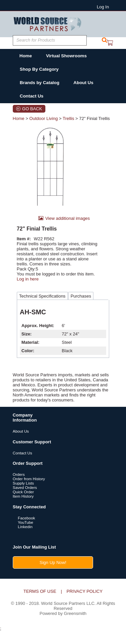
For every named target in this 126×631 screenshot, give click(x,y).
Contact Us (22, 453)
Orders (19, 474)
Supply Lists (23, 483)
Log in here (28, 278)
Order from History (29, 479)
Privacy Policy (84, 591)
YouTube (23, 522)
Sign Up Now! (53, 562)
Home (19, 118)
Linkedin (23, 526)
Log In (103, 6)
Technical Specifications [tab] (42, 296)
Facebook (24, 518)
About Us (21, 431)
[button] (104, 40)
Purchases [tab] (81, 296)
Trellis (68, 118)
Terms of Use (40, 591)
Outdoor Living (43, 118)
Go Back (32, 108)
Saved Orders (25, 487)
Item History (23, 496)
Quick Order (23, 492)
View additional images (67, 218)
